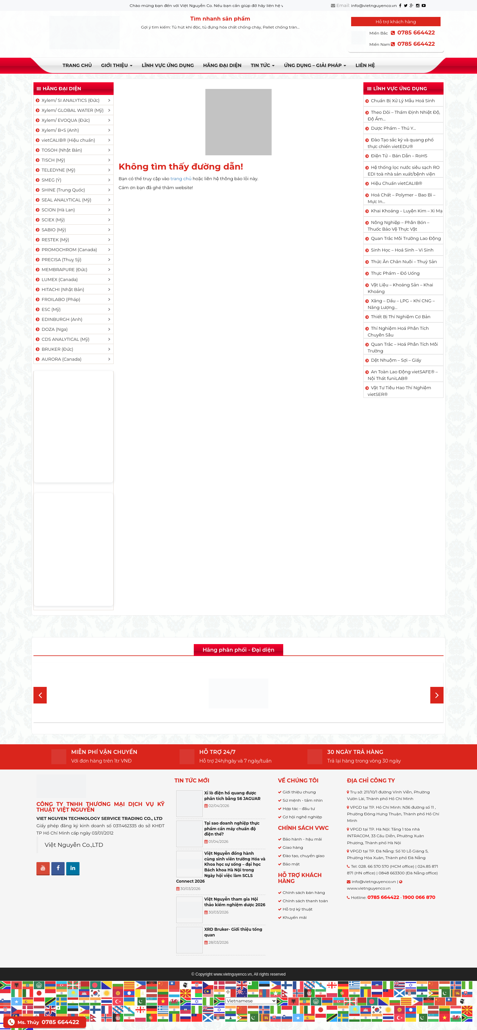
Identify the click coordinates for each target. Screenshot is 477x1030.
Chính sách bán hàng (304, 892)
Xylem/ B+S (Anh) (57, 130)
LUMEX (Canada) (56, 279)
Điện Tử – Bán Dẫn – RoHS (399, 155)
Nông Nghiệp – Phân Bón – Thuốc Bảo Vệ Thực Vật (398, 226)
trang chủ (181, 178)
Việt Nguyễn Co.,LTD (74, 844)
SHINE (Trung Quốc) (60, 189)
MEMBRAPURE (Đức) (61, 269)
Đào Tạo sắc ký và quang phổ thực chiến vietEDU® (401, 143)
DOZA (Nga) (51, 329)
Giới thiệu (116, 65)
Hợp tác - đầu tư (299, 808)
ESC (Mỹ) (48, 309)
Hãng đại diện (222, 65)
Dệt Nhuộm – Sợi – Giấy (396, 360)
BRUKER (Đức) (54, 349)
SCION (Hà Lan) (55, 209)
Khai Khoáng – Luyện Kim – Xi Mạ (407, 210)
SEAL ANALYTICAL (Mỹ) (63, 199)
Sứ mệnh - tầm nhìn (303, 800)
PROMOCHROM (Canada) (66, 249)
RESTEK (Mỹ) (52, 239)
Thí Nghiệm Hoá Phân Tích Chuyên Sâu (398, 331)
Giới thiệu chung (299, 791)
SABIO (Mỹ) (50, 229)
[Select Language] (251, 1000)
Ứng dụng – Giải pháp (315, 65)
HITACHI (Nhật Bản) (59, 289)
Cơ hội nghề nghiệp (302, 816)
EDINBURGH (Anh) (58, 319)
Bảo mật (291, 863)
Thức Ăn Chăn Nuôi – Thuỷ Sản (404, 261)
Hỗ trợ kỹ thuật (297, 909)
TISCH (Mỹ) (50, 160)
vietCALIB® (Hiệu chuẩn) (65, 140)
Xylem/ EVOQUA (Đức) (62, 120)
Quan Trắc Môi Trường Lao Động (406, 238)
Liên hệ (365, 65)
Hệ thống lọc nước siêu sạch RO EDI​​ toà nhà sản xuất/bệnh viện (404, 171)
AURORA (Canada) (58, 359)
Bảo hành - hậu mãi (302, 839)
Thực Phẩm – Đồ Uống (395, 273)
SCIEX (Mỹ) (50, 219)
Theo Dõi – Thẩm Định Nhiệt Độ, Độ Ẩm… (404, 115)
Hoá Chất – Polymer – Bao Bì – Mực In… (401, 198)
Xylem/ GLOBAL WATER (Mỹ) (69, 110)
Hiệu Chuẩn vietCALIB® (396, 183)
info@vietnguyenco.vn (374, 5)
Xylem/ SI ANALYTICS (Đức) (67, 100)
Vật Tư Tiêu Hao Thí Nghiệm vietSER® (399, 391)
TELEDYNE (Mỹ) (55, 170)
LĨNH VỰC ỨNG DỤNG (168, 65)
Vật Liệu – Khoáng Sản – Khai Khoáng (400, 288)
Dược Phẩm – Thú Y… (393, 128)
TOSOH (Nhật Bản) (58, 150)
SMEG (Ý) (48, 180)
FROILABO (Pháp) (57, 299)
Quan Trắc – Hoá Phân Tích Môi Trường (403, 347)
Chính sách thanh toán (305, 900)
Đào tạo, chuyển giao (303, 855)
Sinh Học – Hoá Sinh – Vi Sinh (402, 250)
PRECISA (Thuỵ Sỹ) (58, 259)
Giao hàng (293, 847)
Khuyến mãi (295, 917)
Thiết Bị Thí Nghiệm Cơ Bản (401, 316)
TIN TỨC (263, 65)
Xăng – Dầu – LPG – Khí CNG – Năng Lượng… (401, 304)
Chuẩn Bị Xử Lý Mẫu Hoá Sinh (403, 100)
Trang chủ (77, 65)
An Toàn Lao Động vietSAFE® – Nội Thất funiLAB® (403, 375)
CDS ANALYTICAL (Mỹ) (62, 339)
